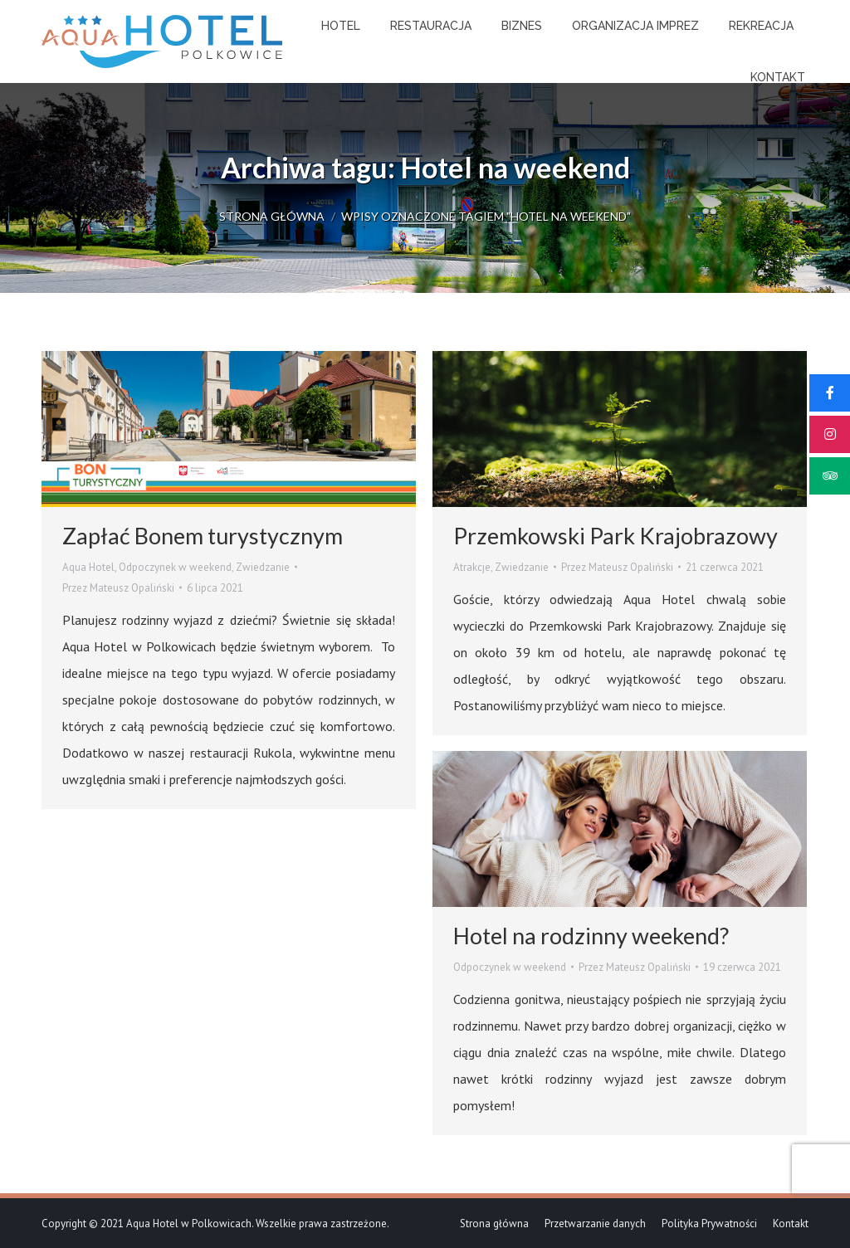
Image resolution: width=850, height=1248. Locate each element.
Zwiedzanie (263, 567)
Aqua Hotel (88, 567)
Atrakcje (472, 567)
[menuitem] (341, 26)
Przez (118, 588)
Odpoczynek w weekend (175, 567)
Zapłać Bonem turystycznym (202, 535)
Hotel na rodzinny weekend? (591, 935)
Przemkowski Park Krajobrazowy (615, 535)
